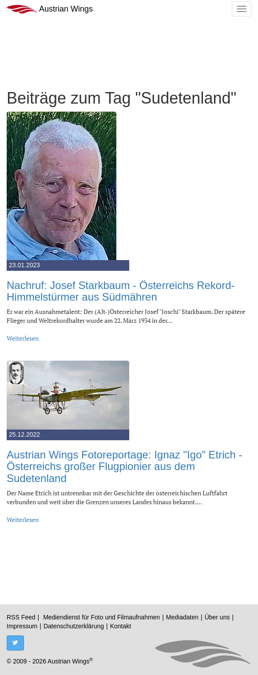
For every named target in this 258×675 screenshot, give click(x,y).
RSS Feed (21, 617)
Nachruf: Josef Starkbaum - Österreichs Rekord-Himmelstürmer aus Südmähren (121, 291)
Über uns (217, 617)
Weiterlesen (23, 338)
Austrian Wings (50, 9)
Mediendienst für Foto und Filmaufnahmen (101, 617)
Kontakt (120, 626)
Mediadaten (182, 617)
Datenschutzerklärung (74, 626)
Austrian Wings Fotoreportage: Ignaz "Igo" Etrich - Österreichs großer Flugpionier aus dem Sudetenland (124, 466)
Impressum (22, 626)
